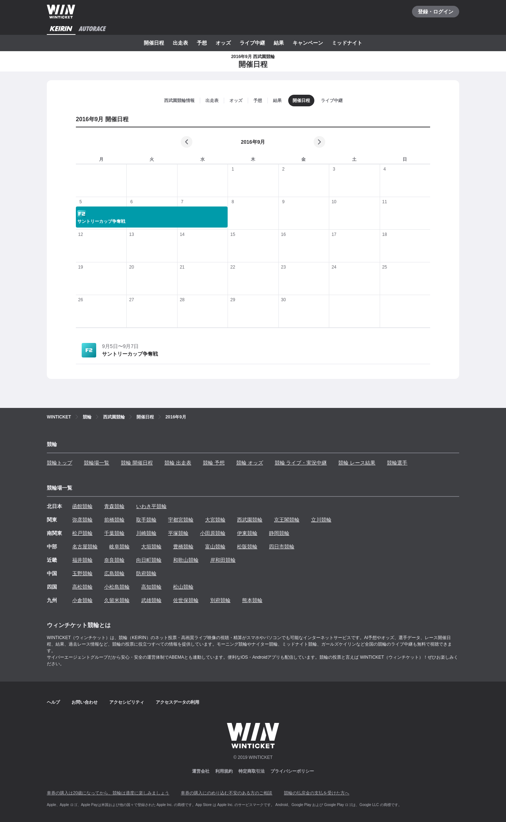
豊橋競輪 (183, 546)
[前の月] (186, 142)
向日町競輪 (149, 560)
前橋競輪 (114, 520)
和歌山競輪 (186, 560)
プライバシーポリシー (292, 771)
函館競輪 (82, 506)
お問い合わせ (85, 702)
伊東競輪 (247, 533)
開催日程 (154, 43)
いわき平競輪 (151, 506)
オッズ (223, 43)
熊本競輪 (252, 600)
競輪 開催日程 (137, 463)
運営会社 (200, 771)
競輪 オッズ (249, 463)
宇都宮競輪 (180, 520)
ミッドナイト (347, 43)
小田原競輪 (212, 533)
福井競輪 (82, 560)
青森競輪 (114, 506)
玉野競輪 (82, 573)
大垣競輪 (151, 546)
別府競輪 (220, 600)
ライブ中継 (252, 43)
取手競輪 (146, 520)
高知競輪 (151, 587)
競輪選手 (397, 463)
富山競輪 (215, 546)
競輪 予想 (214, 463)
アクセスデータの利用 (177, 702)
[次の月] (319, 142)
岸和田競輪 (223, 560)
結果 (279, 43)
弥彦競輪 (82, 520)
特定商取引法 (251, 771)
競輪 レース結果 (356, 463)
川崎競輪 (146, 533)
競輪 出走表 (177, 463)
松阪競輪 (247, 546)
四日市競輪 (281, 546)
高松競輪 (82, 587)
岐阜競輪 (119, 546)
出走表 (180, 43)
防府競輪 (146, 573)
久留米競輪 (117, 600)
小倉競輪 (82, 600)
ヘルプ (53, 702)
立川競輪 (321, 520)
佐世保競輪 (186, 600)
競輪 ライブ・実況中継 (301, 463)
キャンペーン (308, 43)
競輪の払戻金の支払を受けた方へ (316, 793)
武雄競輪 (151, 600)
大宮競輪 (215, 520)
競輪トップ (59, 463)
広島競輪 (114, 573)
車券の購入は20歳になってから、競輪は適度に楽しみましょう (108, 793)
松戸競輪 (82, 533)
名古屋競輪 (85, 546)
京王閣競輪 (286, 520)
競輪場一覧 (96, 463)
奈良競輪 (114, 560)
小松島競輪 (117, 587)
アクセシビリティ (126, 702)
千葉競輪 (114, 533)
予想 (202, 43)
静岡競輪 (279, 533)
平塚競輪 (178, 533)
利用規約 (224, 771)
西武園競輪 (249, 520)
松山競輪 (183, 587)
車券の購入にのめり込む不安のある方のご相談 (226, 793)
